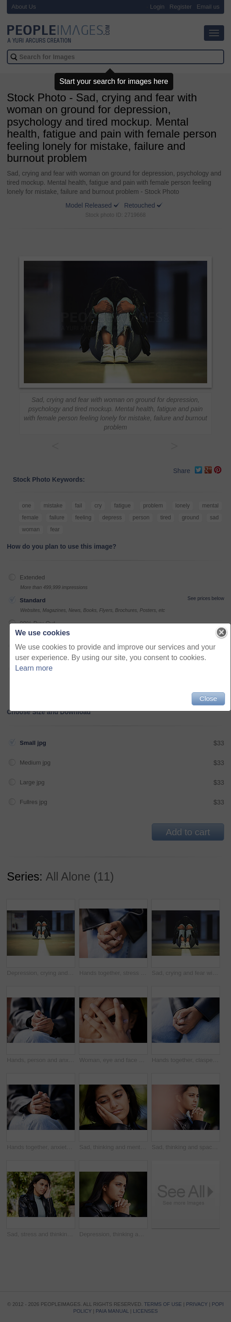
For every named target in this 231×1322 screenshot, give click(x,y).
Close (208, 698)
